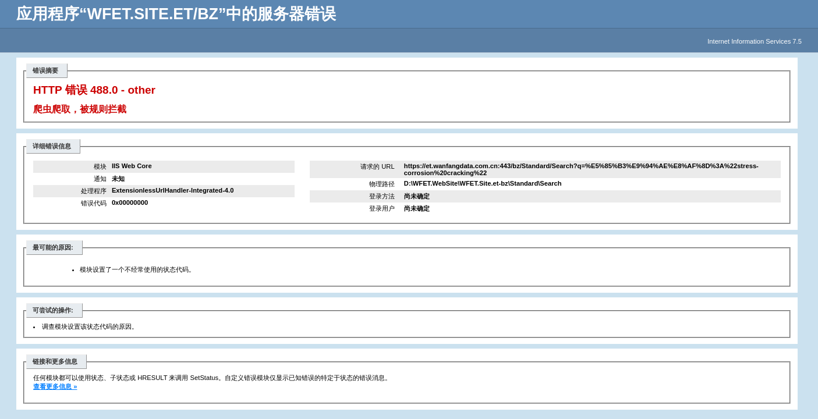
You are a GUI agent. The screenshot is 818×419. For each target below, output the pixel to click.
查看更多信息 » (55, 386)
